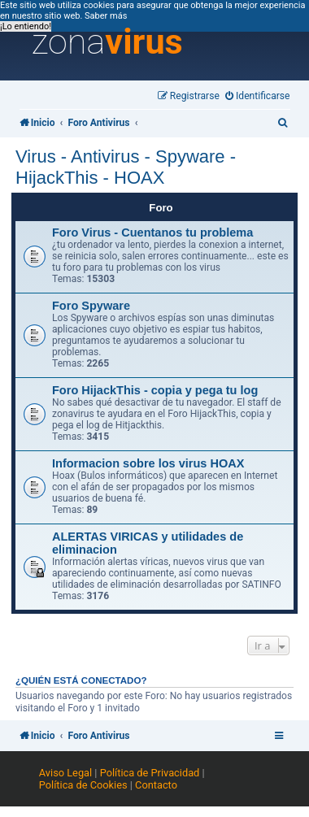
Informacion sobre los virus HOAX (148, 463)
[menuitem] (257, 96)
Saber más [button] (106, 16)
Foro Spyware (91, 305)
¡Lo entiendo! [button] (25, 26)
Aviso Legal (65, 773)
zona (107, 42)
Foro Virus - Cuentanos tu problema (152, 232)
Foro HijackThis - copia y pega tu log (155, 390)
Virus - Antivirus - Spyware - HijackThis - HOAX (125, 167)
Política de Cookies (83, 785)
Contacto (156, 785)
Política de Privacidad (150, 773)
